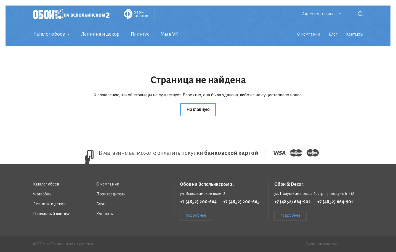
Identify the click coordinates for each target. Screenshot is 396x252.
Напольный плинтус (51, 214)
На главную (198, 109)
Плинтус (140, 34)
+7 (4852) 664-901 (335, 201)
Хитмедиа (331, 244)
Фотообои (42, 194)
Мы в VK (169, 34)
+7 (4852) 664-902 (292, 201)
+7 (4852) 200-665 (241, 201)
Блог (333, 34)
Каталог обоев (49, 34)
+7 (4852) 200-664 (198, 201)
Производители (111, 194)
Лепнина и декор (100, 34)
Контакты (354, 34)
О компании (308, 34)
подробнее (196, 215)
